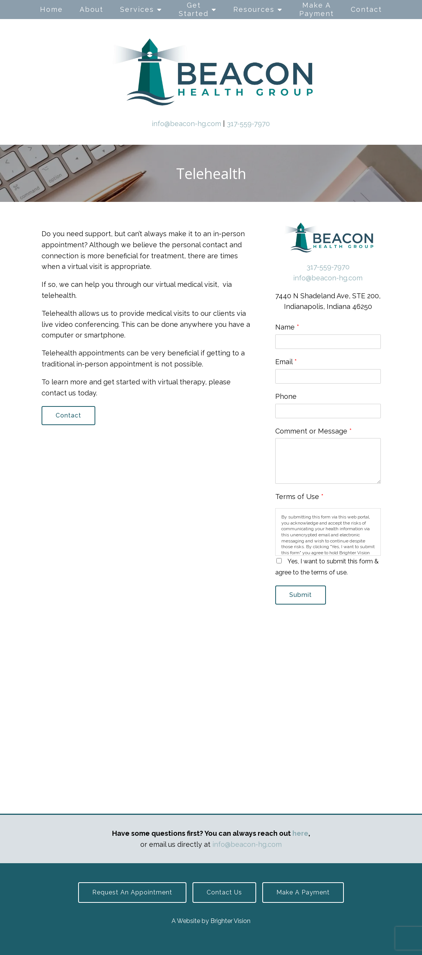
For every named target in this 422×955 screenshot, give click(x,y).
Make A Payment (316, 9)
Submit (300, 594)
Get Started (194, 9)
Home (51, 9)
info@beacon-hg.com (186, 124)
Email (286, 362)
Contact (366, 9)
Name (287, 327)
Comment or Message (313, 431)
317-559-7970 (248, 124)
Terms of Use (299, 497)
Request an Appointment (132, 892)
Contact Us (224, 892)
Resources (253, 9)
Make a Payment (303, 892)
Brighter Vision (230, 921)
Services (137, 9)
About (91, 9)
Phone (286, 396)
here (300, 833)
